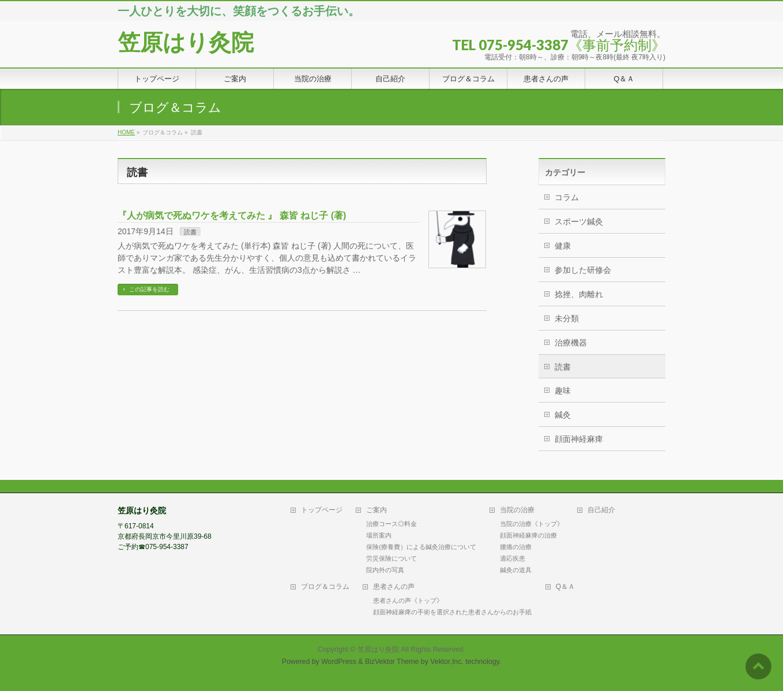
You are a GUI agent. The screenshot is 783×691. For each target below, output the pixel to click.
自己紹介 (601, 510)
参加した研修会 (583, 270)
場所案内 (378, 535)
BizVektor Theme (392, 662)
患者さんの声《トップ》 (408, 600)
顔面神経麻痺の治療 (528, 535)
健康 (563, 245)
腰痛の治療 (516, 546)
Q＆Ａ (565, 587)
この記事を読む (149, 289)
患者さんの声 (394, 587)
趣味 (563, 390)
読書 (190, 231)
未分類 (567, 318)
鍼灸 (563, 414)
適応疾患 (512, 558)
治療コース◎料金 (391, 523)
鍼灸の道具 (516, 569)
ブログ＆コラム (325, 587)
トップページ (321, 510)
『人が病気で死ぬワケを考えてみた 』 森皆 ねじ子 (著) (232, 215)
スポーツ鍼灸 (579, 221)
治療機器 (571, 342)
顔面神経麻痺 (579, 439)
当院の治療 (517, 510)
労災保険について (391, 558)
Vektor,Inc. (447, 662)
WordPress (338, 662)
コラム (567, 197)
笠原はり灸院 (186, 42)
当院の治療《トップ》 (531, 523)
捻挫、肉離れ (579, 294)
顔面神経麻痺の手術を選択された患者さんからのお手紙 (452, 612)
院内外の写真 (385, 569)
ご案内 (376, 510)
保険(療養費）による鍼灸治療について (421, 546)
